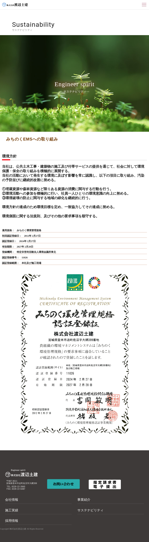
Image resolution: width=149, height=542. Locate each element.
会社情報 (11, 499)
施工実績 (11, 510)
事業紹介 (83, 499)
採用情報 (11, 520)
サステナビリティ (90, 510)
